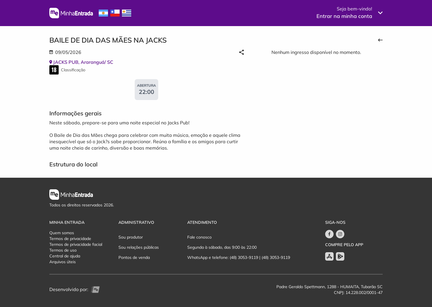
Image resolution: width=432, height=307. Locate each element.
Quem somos (61, 232)
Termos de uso (63, 250)
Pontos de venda (134, 257)
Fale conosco (199, 237)
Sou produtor (130, 237)
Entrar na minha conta (344, 16)
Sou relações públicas (138, 247)
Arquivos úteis (62, 261)
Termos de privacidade (70, 238)
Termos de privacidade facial (75, 244)
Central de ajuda (64, 256)
